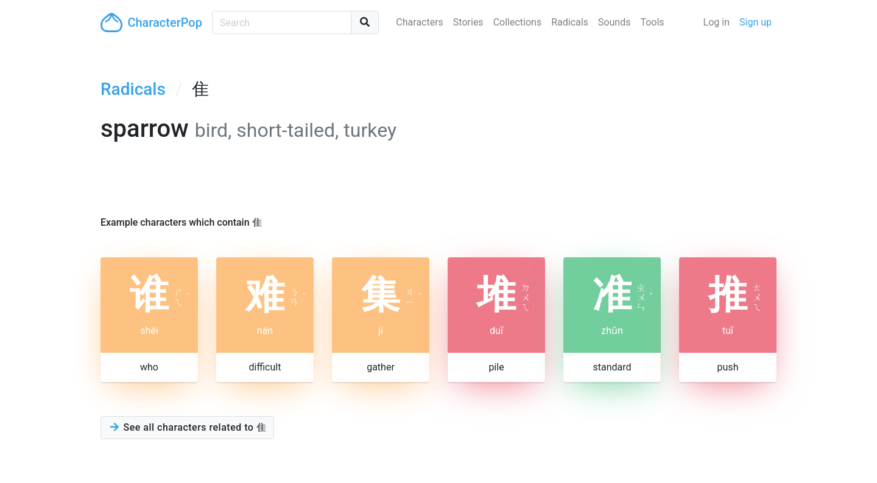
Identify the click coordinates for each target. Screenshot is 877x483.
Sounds (614, 22)
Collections (517, 22)
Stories (468, 22)
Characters (419, 22)
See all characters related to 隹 (187, 427)
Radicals (569, 22)
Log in (716, 22)
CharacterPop (151, 22)
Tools (652, 22)
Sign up (755, 22)
